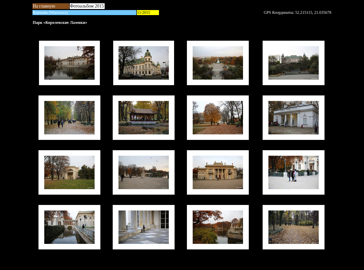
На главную (44, 6)
